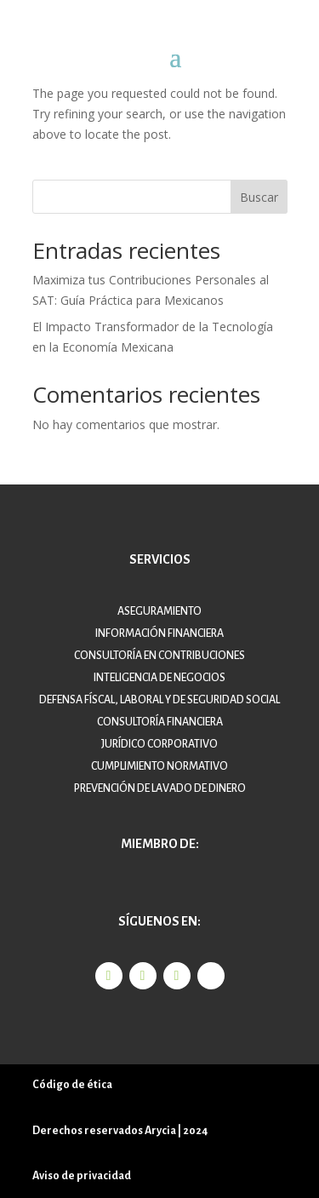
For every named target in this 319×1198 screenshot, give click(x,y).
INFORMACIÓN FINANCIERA (159, 633)
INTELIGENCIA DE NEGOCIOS (159, 678)
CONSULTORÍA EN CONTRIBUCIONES (159, 656)
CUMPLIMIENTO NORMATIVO (159, 766)
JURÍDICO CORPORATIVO (159, 744)
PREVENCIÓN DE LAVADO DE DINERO (160, 788)
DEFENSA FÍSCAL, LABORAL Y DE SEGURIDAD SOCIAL (159, 700)
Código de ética (72, 1085)
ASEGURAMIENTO (159, 611)
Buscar (259, 197)
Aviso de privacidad (81, 1176)
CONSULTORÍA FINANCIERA (160, 722)
